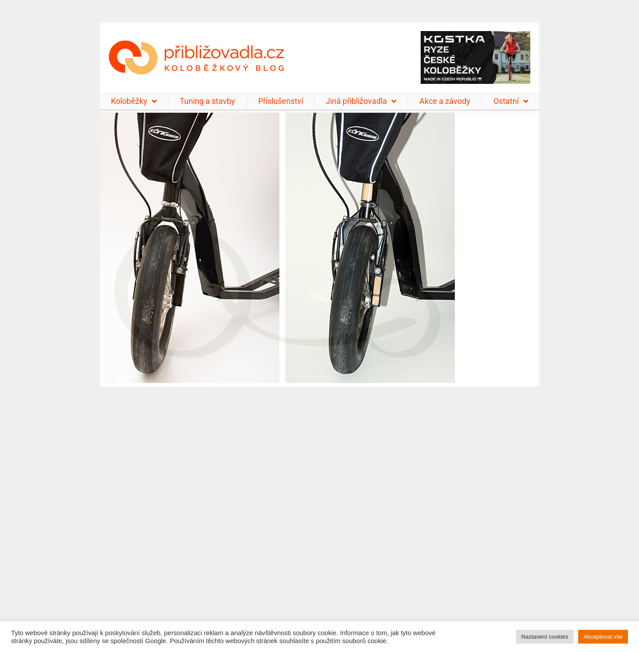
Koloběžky (134, 101)
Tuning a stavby (207, 101)
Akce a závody (444, 101)
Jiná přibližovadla (361, 101)
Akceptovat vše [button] (603, 636)
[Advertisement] (319, 514)
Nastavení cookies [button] (544, 636)
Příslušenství (280, 101)
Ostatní (510, 101)
